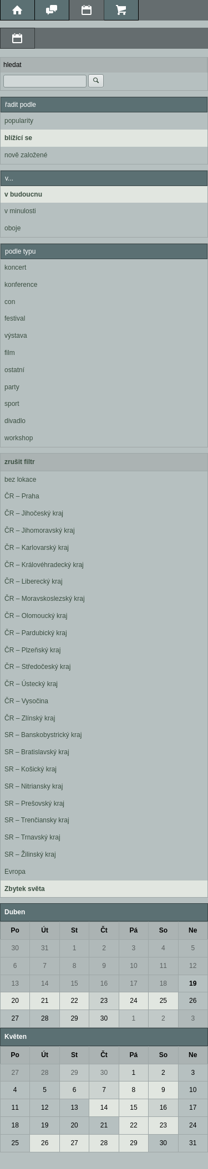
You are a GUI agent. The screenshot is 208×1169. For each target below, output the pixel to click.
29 (74, 1018)
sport (11, 404)
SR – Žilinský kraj (30, 854)
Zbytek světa (24, 889)
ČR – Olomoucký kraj (35, 616)
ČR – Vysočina (26, 701)
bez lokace (20, 479)
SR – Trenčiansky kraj (36, 820)
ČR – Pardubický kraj (35, 633)
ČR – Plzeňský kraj (32, 650)
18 (163, 983)
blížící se (18, 138)
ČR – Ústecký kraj (31, 684)
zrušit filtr (19, 462)
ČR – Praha (21, 496)
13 (15, 983)
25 (163, 1001)
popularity (18, 121)
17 (133, 983)
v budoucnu (23, 194)
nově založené (25, 155)
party (11, 387)
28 (44, 1018)
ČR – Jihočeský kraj (33, 513)
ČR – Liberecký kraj (33, 581)
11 (163, 966)
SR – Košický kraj (30, 769)
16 (104, 983)
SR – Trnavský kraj (32, 837)
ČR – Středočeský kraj (37, 667)
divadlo (15, 421)
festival (14, 318)
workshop (18, 438)
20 (15, 1001)
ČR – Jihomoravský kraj (39, 530)
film (9, 353)
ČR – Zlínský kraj (29, 718)
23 (104, 1001)
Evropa (15, 872)
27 (15, 1018)
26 (192, 1001)
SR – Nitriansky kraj (33, 786)
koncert (15, 267)
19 (192, 983)
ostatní (14, 370)
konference (20, 285)
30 (15, 948)
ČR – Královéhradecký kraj (44, 565)
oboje (12, 228)
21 (44, 1001)
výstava (15, 335)
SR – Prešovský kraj (34, 803)
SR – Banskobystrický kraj (43, 735)
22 (74, 1001)
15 (74, 983)
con (9, 302)
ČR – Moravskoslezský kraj (44, 598)
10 (133, 966)
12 (192, 966)
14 (44, 983)
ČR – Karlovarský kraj (36, 548)
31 (44, 948)
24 (133, 1001)
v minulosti (20, 211)
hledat (12, 65)
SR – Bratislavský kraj (36, 752)
